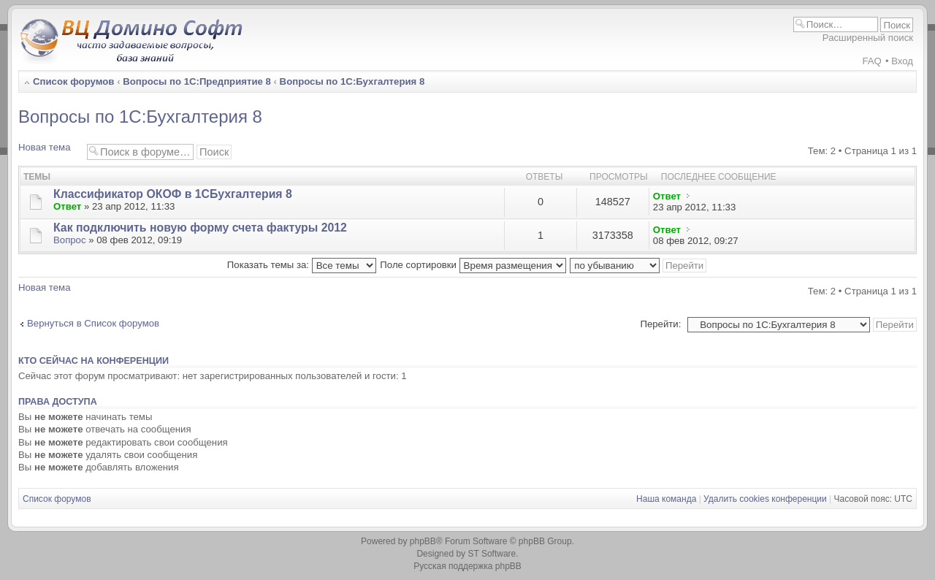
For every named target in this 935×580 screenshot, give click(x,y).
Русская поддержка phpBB (467, 566)
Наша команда (666, 499)
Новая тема (49, 150)
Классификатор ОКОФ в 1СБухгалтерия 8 (172, 194)
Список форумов (73, 81)
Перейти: (660, 323)
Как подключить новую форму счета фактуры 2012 (200, 227)
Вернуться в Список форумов (93, 323)
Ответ (67, 206)
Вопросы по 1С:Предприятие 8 (197, 81)
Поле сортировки (472, 264)
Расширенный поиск (868, 37)
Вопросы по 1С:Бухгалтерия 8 (352, 81)
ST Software (492, 554)
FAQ (871, 61)
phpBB (423, 541)
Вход (902, 61)
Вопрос (69, 239)
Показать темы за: (301, 264)
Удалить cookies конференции (765, 499)
